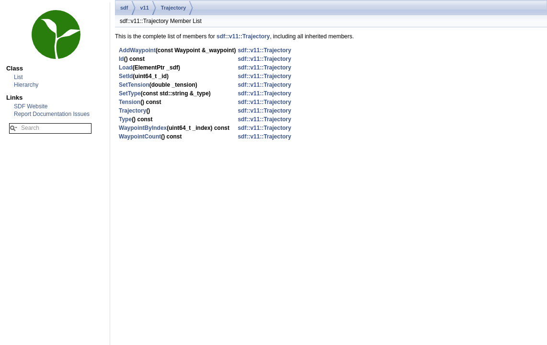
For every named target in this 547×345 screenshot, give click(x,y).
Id (121, 59)
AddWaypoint (137, 50)
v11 (144, 8)
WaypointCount (140, 136)
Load (126, 67)
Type (125, 119)
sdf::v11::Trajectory (243, 36)
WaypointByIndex (143, 128)
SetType (130, 93)
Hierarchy (26, 84)
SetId (126, 76)
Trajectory (173, 8)
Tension (129, 102)
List (18, 77)
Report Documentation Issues (52, 114)
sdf (124, 8)
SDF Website (30, 106)
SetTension (134, 84)
